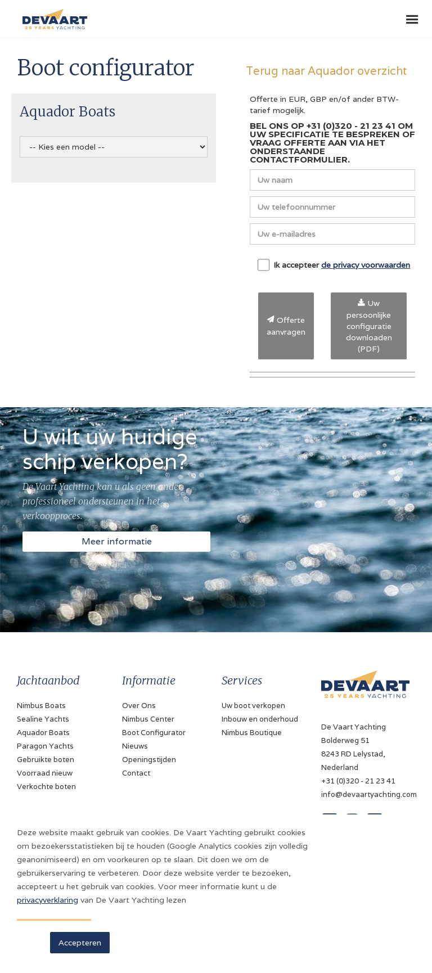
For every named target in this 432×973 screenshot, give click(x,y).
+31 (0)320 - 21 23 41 (358, 781)
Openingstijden (149, 759)
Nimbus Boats (41, 705)
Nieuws (135, 746)
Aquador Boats (43, 732)
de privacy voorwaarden (365, 265)
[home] (52, 14)
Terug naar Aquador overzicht (326, 71)
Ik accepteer (334, 265)
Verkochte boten (46, 786)
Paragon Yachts (45, 746)
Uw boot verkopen (253, 705)
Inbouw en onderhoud (260, 719)
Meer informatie (117, 541)
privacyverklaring (47, 900)
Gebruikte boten (45, 759)
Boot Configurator (154, 732)
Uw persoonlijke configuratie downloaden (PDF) (369, 326)
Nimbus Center (148, 719)
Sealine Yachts (43, 719)
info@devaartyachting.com (365, 794)
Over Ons (139, 705)
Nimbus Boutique (252, 732)
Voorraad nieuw (45, 773)
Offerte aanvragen (286, 326)
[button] (412, 19)
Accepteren (79, 943)
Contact (136, 773)
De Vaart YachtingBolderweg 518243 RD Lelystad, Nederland (353, 747)
